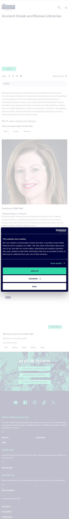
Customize (35, 279)
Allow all (34, 271)
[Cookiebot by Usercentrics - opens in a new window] (55, 230)
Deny (34, 286)
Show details (56, 263)
